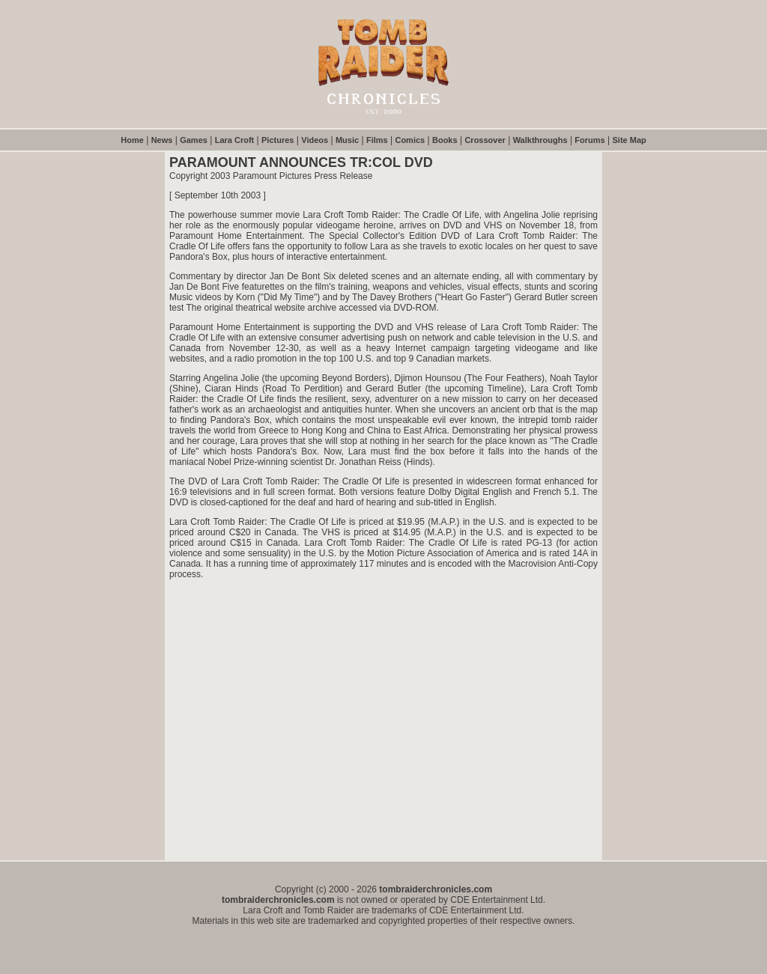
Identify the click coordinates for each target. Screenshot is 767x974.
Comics (410, 140)
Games (193, 140)
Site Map (629, 140)
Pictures (277, 140)
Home (132, 140)
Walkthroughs (540, 140)
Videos (314, 140)
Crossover (484, 140)
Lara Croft (235, 140)
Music (347, 140)
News (162, 140)
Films (377, 140)
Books (445, 140)
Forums (589, 140)
